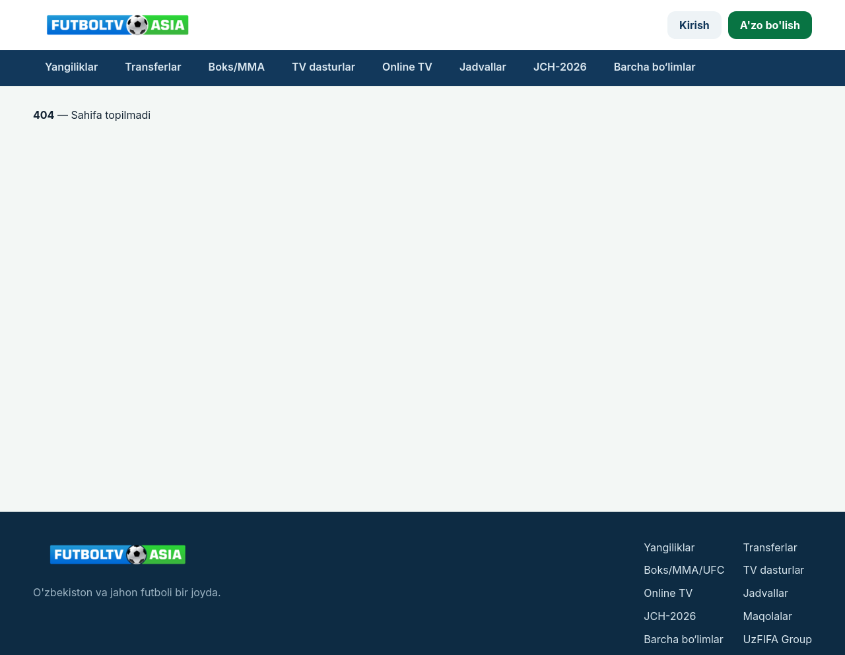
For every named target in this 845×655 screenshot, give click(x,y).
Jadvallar (482, 66)
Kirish (694, 25)
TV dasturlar (323, 66)
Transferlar (153, 66)
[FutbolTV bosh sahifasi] (118, 25)
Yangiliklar (71, 66)
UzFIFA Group (777, 639)
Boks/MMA (237, 66)
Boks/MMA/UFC (684, 569)
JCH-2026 (560, 66)
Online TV (407, 66)
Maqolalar (767, 616)
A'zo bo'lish (770, 25)
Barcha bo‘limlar (655, 66)
